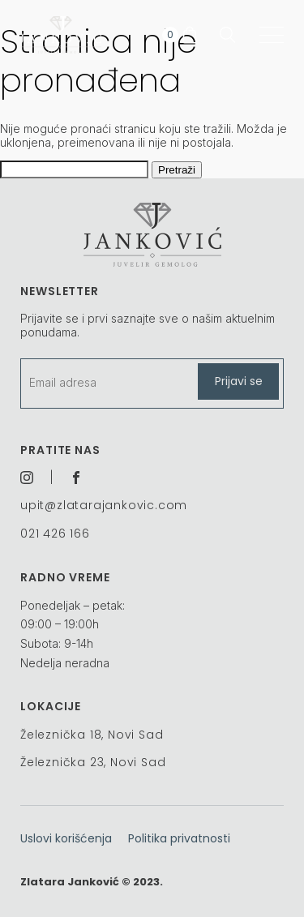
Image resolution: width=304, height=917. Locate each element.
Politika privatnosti (179, 838)
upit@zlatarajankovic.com (103, 505)
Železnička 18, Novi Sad (91, 734)
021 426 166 (55, 533)
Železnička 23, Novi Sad (92, 762)
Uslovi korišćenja (66, 838)
